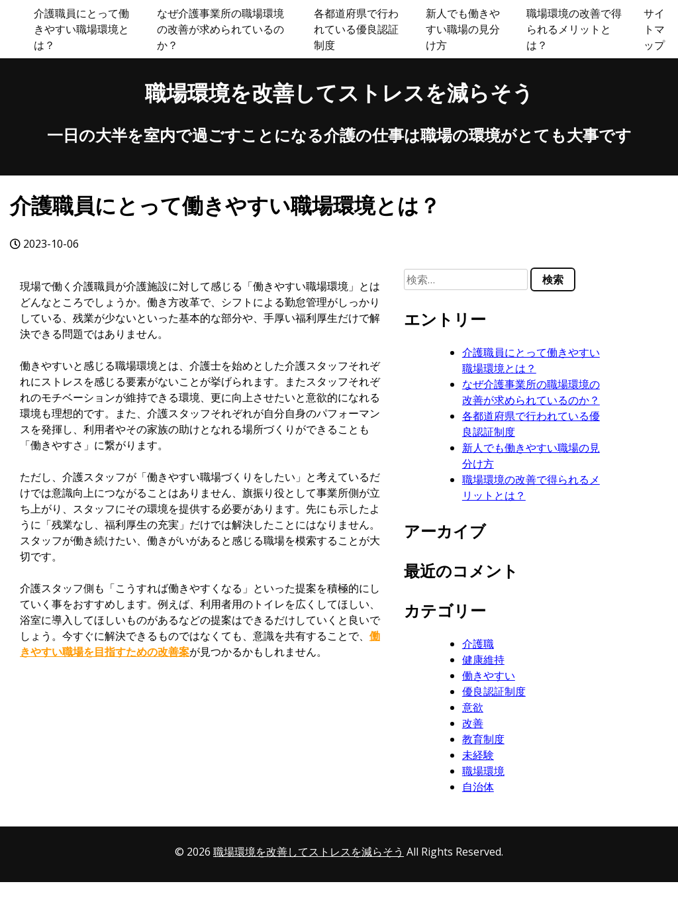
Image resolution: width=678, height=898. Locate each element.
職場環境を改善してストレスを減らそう (339, 92)
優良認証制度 (494, 691)
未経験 (478, 755)
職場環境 (483, 771)
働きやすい (488, 675)
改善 (472, 723)
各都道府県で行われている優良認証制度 (356, 29)
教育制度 (483, 739)
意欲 (472, 707)
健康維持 (483, 659)
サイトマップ (654, 29)
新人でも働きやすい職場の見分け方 (463, 29)
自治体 (478, 786)
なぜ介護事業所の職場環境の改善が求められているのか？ (220, 29)
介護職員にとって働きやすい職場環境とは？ (81, 29)
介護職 (478, 643)
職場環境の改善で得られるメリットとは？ (574, 29)
